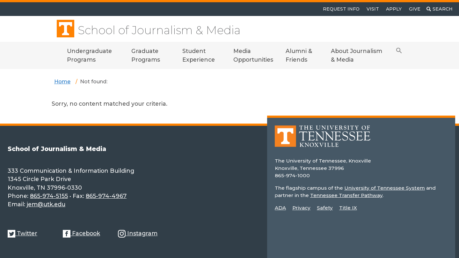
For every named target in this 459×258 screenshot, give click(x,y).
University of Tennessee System (384, 188)
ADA (280, 208)
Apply (394, 9)
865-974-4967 (106, 196)
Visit (373, 9)
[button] (399, 55)
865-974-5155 (49, 196)
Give (414, 9)
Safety (325, 208)
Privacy (301, 208)
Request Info (341, 9)
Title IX (348, 208)
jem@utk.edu (46, 204)
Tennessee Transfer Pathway (346, 195)
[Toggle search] (439, 9)
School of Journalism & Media (159, 30)
